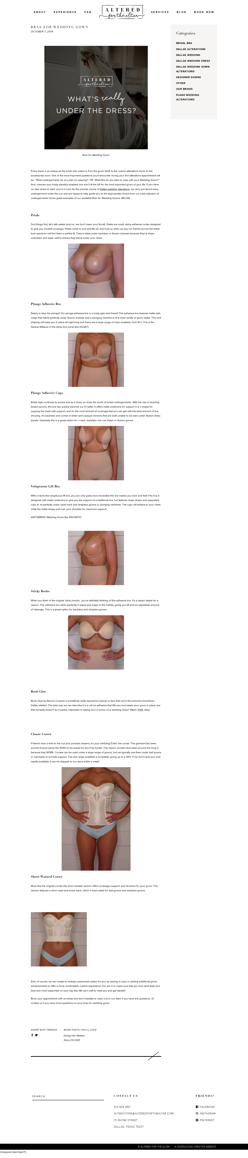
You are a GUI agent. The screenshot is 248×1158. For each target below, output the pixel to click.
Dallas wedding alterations (115, 192)
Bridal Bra (184, 46)
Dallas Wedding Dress (193, 64)
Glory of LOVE (72, 1043)
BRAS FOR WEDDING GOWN (60, 31)
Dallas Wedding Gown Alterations (193, 72)
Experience (65, 12)
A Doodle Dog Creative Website (195, 1150)
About (40, 12)
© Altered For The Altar (154, 1150)
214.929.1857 (122, 1110)
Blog (182, 12)
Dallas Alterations (191, 52)
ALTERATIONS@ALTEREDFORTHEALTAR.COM (144, 1117)
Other (180, 86)
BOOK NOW (204, 12)
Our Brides (184, 92)
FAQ (88, 12)
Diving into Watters (74, 1039)
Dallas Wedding (188, 58)
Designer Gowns (188, 80)
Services (160, 12)
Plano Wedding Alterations (187, 101)
